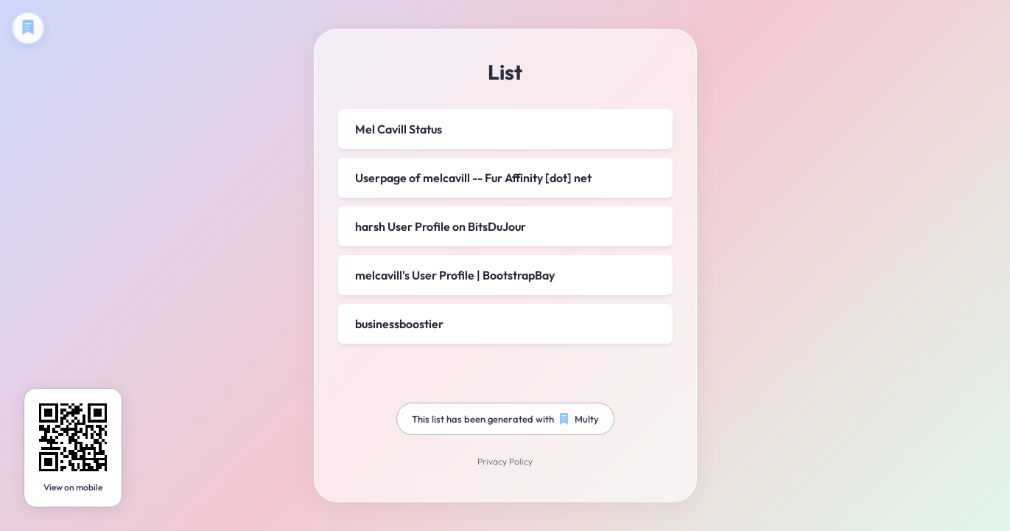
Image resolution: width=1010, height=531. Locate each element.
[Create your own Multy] (28, 28)
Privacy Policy (505, 462)
